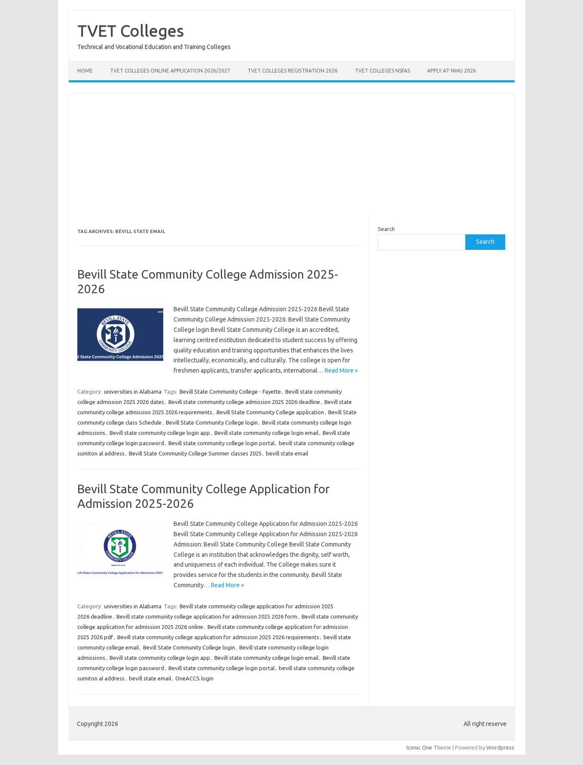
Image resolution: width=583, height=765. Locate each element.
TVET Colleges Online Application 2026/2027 (170, 70)
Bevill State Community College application (270, 412)
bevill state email (287, 453)
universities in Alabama (133, 392)
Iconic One (419, 747)
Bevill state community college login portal (221, 443)
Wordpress (500, 747)
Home (85, 70)
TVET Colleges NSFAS (382, 70)
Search (386, 229)
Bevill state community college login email (266, 433)
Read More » (341, 370)
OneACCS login (194, 678)
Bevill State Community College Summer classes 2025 (195, 453)
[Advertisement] (292, 153)
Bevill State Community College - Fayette (230, 392)
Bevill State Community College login (212, 422)
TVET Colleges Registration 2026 (292, 70)
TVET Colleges (130, 30)
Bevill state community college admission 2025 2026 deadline (244, 402)
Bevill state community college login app (160, 433)
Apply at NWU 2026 (451, 70)
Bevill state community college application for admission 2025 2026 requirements (218, 637)
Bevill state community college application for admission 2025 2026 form (206, 616)
